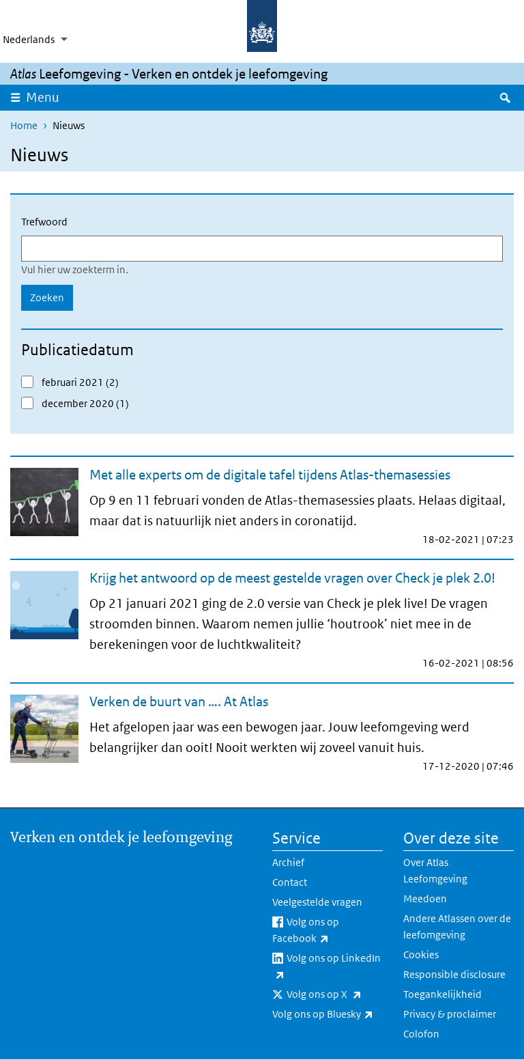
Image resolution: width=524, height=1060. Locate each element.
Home (24, 125)
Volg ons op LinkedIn (326, 967)
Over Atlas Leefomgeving (435, 870)
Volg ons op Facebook (327, 931)
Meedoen (425, 898)
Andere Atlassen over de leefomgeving (457, 926)
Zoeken (47, 297)
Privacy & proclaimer (449, 1013)
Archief (288, 862)
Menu (47, 97)
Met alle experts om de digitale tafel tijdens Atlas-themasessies (269, 474)
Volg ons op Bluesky (327, 1014)
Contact (289, 882)
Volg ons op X (335, 994)
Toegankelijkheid (442, 994)
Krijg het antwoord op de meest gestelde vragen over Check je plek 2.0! (292, 578)
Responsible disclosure (454, 974)
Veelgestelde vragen (317, 901)
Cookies (421, 954)
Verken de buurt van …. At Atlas (178, 701)
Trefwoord (44, 221)
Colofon (421, 1033)
